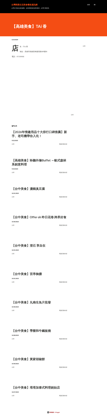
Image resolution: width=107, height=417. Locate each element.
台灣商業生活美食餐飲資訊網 (24, 4)
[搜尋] (88, 5)
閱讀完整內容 (63, 144)
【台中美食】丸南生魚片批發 (31, 302)
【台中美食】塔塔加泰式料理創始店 (36, 387)
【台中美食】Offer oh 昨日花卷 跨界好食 (39, 217)
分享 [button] (84, 46)
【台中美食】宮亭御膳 (27, 274)
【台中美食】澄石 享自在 (28, 245)
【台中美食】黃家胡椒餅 (28, 359)
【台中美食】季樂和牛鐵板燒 (31, 330)
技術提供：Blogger (53, 412)
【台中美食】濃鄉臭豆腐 (28, 189)
